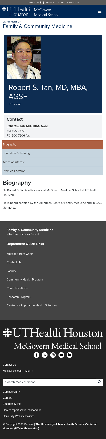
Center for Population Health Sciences (32, 305)
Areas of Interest (14, 162)
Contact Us (14, 262)
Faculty (11, 271)
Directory (34, 3)
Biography (9, 144)
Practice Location (14, 171)
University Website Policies (19, 416)
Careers (7, 397)
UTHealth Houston (68, 3)
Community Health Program (25, 279)
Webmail (49, 3)
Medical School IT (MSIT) (18, 370)
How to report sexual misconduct (22, 410)
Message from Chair (20, 254)
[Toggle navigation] (100, 11)
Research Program (19, 297)
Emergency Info (12, 403)
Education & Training (16, 153)
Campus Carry (11, 391)
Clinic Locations (17, 288)
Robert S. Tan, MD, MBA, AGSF (27, 126)
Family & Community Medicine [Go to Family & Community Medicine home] (30, 230)
